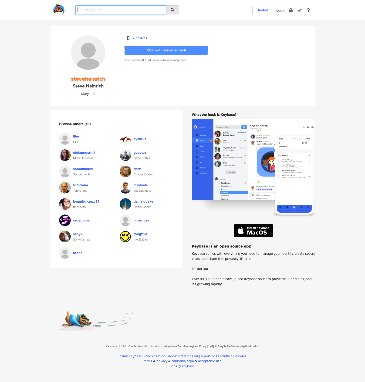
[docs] (308, 10)
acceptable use (209, 361)
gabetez (140, 152)
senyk (77, 234)
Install (263, 10)
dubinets (141, 185)
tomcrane (80, 185)
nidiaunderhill (84, 152)
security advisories (232, 356)
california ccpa (183, 361)
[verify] (299, 10)
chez (137, 168)
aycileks (140, 138)
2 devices (139, 38)
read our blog (155, 356)
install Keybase (130, 356)
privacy (161, 361)
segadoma (81, 220)
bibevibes (141, 220)
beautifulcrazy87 (86, 201)
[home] (58, 8)
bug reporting (204, 356)
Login (280, 10)
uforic (77, 252)
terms (148, 361)
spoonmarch (83, 168)
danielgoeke (143, 201)
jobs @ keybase (182, 366)
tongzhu (140, 234)
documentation (179, 356)
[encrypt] (291, 10)
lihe (76, 136)
